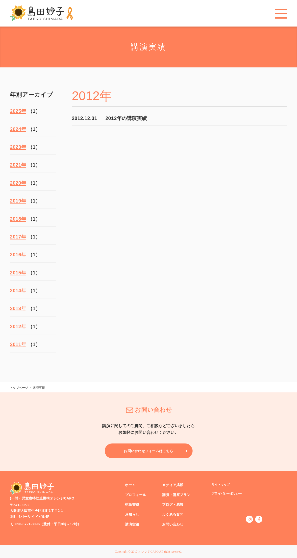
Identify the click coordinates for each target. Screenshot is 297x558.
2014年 (18, 290)
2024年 (18, 129)
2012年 (18, 326)
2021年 (18, 165)
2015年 (18, 272)
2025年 (18, 111)
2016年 (18, 254)
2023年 (18, 147)
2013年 (18, 308)
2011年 (18, 344)
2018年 (18, 219)
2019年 (18, 201)
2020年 (18, 183)
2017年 (18, 236)
